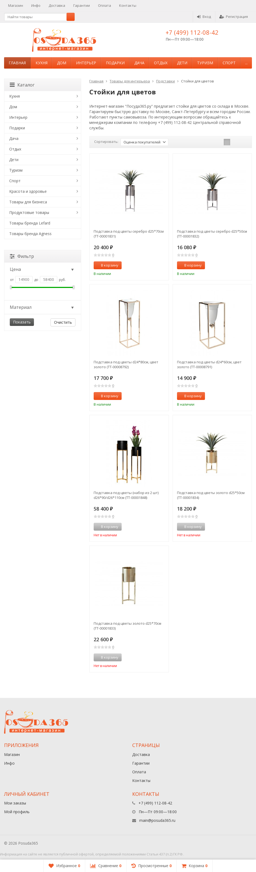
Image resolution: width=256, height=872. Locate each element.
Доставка (57, 5)
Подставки (165, 81)
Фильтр (22, 256)
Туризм (205, 62)
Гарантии (81, 5)
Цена (42, 269)
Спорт (229, 62)
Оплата (104, 5)
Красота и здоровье (28, 191)
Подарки (115, 62)
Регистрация (233, 16)
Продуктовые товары (29, 212)
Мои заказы (15, 803)
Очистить (63, 322)
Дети (182, 62)
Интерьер (86, 62)
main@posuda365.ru (157, 820)
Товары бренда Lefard (29, 223)
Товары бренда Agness (30, 233)
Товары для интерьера (130, 81)
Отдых (160, 62)
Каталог (22, 85)
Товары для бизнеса (28, 201)
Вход (204, 16)
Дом (61, 62)
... (246, 62)
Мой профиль (17, 811)
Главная (17, 62)
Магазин (15, 5)
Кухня (42, 62)
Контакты (127, 5)
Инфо (35, 5)
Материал (42, 307)
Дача (139, 62)
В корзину (106, 265)
